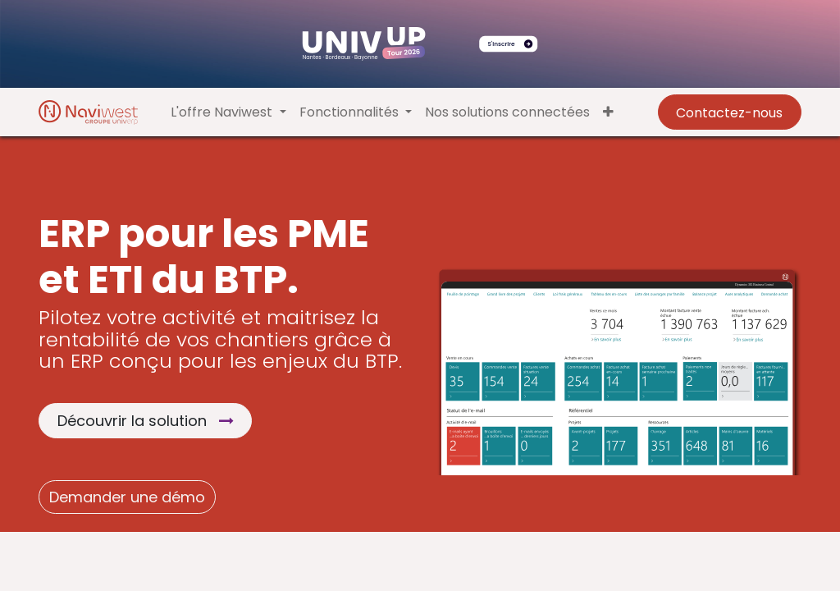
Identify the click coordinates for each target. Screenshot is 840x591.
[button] (608, 112)
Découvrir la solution (145, 420)
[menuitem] (507, 112)
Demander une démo (127, 497)
